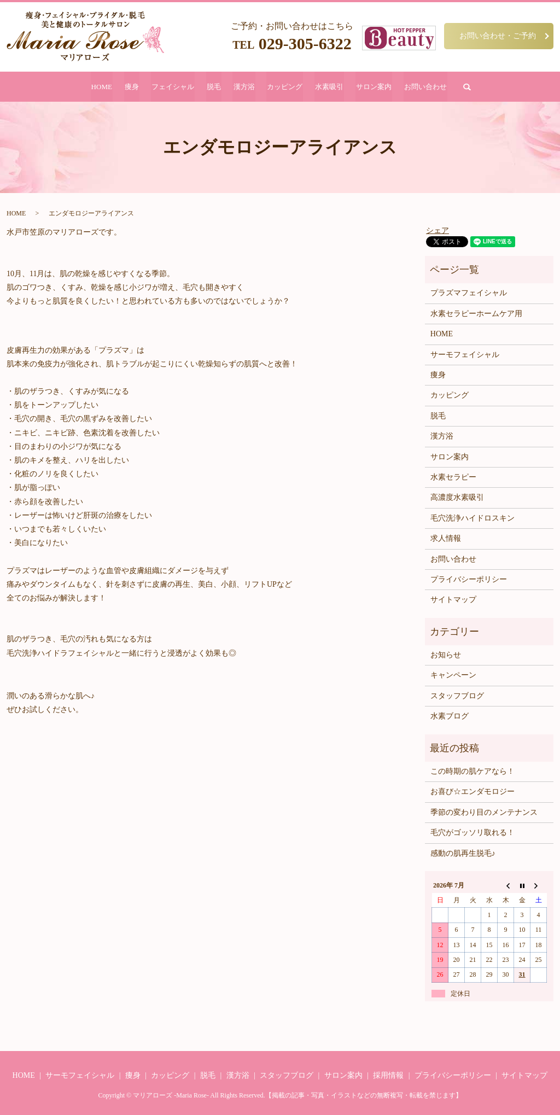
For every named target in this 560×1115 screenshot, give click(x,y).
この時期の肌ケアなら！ (472, 771)
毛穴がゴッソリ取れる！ (472, 833)
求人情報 (445, 539)
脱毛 (215, 87)
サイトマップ (453, 600)
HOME (106, 87)
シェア (437, 230)
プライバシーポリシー (468, 579)
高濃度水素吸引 (457, 498)
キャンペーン (453, 676)
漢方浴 (243, 87)
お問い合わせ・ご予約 (497, 35)
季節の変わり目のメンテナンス (484, 812)
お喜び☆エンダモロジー (472, 792)
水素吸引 (327, 87)
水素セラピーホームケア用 (476, 314)
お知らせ (445, 655)
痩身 (135, 87)
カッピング (283, 87)
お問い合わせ (421, 87)
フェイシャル (175, 87)
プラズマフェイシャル (468, 293)
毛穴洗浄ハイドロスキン (472, 518)
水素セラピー (453, 477)
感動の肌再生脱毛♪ (462, 853)
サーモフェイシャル (464, 355)
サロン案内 (370, 87)
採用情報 (388, 1075)
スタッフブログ (457, 696)
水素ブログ (449, 717)
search (461, 87)
